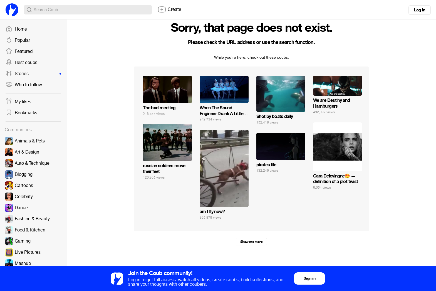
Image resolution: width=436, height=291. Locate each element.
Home (16, 29)
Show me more (251, 242)
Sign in (309, 278)
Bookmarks (21, 113)
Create (169, 9)
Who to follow (24, 85)
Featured (19, 51)
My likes (18, 102)
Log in (419, 10)
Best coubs (21, 62)
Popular (18, 40)
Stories (33, 74)
